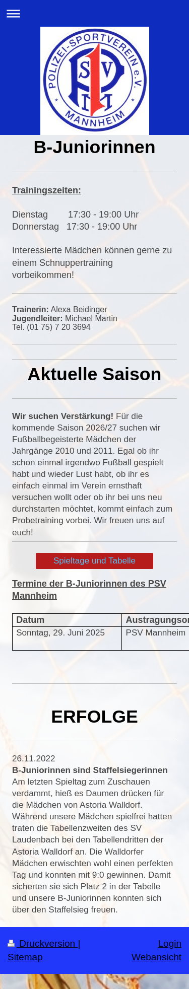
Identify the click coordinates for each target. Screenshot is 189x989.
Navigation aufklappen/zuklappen (94, 13)
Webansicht (156, 957)
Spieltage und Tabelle (94, 561)
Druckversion (43, 943)
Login (170, 943)
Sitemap (25, 957)
